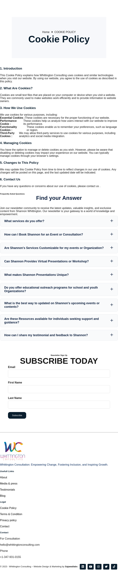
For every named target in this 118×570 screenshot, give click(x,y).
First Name (15, 382)
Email (11, 367)
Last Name (15, 398)
